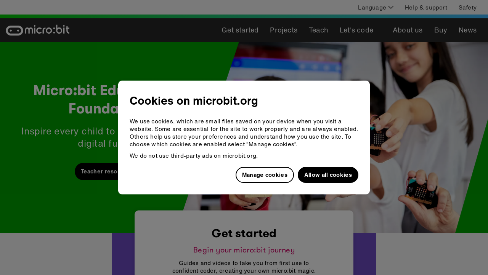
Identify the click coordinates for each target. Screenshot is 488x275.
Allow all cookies (328, 174)
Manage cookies (264, 174)
